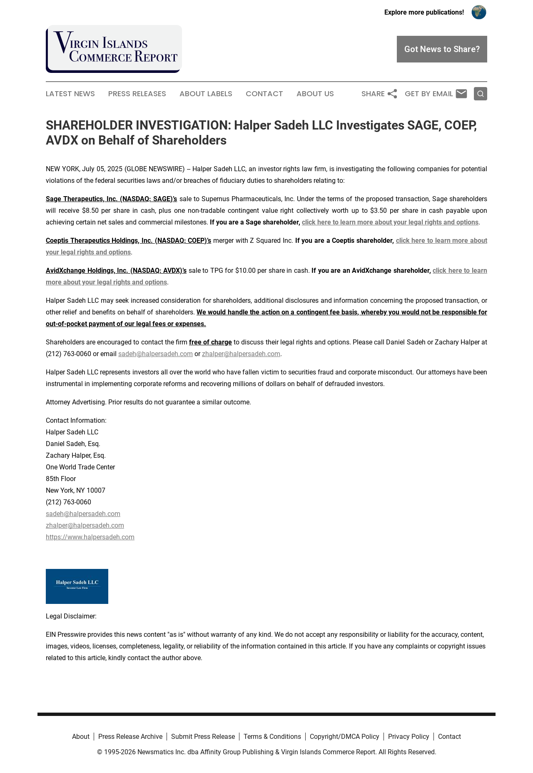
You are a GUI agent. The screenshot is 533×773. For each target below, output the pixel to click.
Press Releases (137, 93)
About (81, 737)
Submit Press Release (203, 737)
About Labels (205, 93)
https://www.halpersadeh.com (90, 537)
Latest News (70, 93)
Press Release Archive (130, 737)
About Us (315, 93)
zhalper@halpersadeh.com (241, 354)
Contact (264, 93)
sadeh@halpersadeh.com (155, 354)
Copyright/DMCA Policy (344, 737)
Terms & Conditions (272, 737)
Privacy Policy (408, 737)
